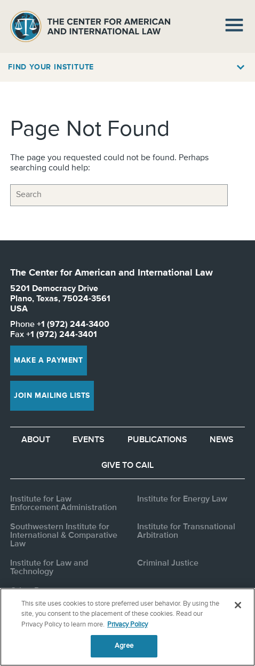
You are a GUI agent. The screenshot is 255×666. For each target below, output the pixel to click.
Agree (124, 646)
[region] (127, 627)
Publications (157, 440)
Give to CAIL (127, 465)
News (222, 440)
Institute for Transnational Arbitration (186, 531)
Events (89, 440)
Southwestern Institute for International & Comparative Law (63, 536)
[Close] (238, 605)
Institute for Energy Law (182, 499)
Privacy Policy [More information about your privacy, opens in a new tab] (127, 624)
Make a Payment (48, 360)
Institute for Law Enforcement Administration (63, 503)
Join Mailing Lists (52, 395)
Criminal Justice (167, 563)
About (35, 440)
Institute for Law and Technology (49, 567)
